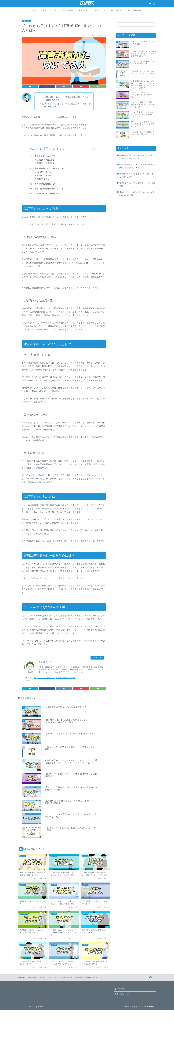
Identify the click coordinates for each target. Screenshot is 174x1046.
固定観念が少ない (44, 177)
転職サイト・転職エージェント (45, 10)
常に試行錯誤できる (45, 174)
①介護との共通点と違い (47, 160)
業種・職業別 (84, 10)
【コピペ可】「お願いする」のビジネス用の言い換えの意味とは (136, 193)
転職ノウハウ (100, 10)
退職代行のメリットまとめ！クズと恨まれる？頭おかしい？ (136, 175)
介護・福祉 (26, 21)
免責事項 (41, 1013)
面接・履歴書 (116, 10)
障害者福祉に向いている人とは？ (49, 170)
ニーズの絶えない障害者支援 (47, 197)
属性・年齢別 (68, 10)
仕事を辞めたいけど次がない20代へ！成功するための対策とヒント (136, 157)
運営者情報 (122, 995)
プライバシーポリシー (27, 1013)
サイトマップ (123, 1001)
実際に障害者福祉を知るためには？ (50, 192)
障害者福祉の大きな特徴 (45, 156)
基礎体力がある (43, 181)
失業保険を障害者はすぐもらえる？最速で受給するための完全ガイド (136, 166)
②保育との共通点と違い (47, 163)
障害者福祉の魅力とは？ (45, 188)
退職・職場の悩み (134, 10)
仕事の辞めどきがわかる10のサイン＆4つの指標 (137, 184)
